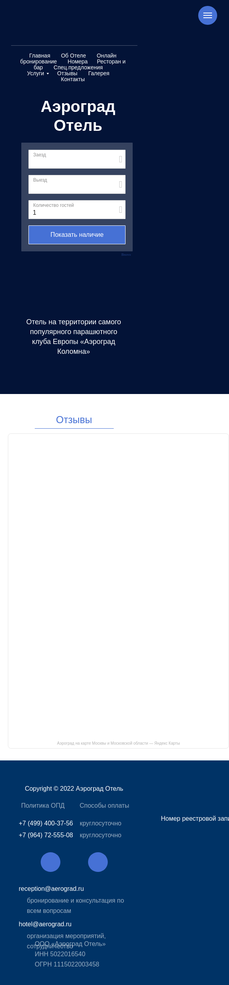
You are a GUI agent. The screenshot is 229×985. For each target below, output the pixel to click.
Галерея (98, 73)
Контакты (72, 79)
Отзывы (67, 73)
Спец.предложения (78, 67)
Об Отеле (73, 55)
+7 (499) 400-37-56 (46, 823)
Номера (78, 61)
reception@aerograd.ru (51, 888)
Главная (39, 55)
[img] (50, 862)
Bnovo (126, 254)
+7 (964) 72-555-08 (46, 835)
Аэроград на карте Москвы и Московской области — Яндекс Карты (118, 743)
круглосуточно (100, 823)
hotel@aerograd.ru (45, 924)
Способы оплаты (105, 805)
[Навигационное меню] (207, 15)
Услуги (35, 73)
